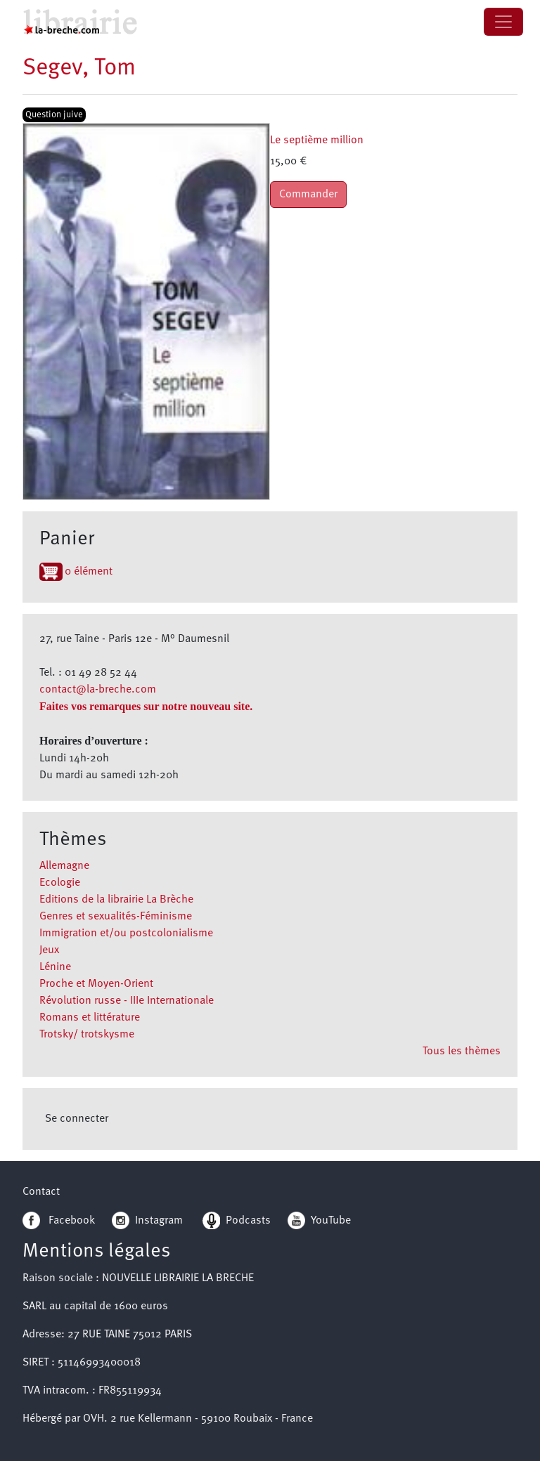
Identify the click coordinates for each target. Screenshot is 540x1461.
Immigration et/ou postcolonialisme (126, 933)
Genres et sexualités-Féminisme (115, 916)
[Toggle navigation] (503, 22)
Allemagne (64, 866)
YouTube (331, 1220)
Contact (41, 1192)
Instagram (147, 1220)
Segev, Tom (79, 68)
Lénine (55, 967)
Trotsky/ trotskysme (86, 1034)
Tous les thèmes (462, 1051)
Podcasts (236, 1220)
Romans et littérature (89, 1017)
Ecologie (59, 883)
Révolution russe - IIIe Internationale (126, 1001)
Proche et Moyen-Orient (96, 984)
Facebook (58, 1220)
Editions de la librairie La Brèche (116, 899)
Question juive (54, 114)
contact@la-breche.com (97, 689)
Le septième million (317, 140)
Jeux (49, 950)
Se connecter (76, 1119)
